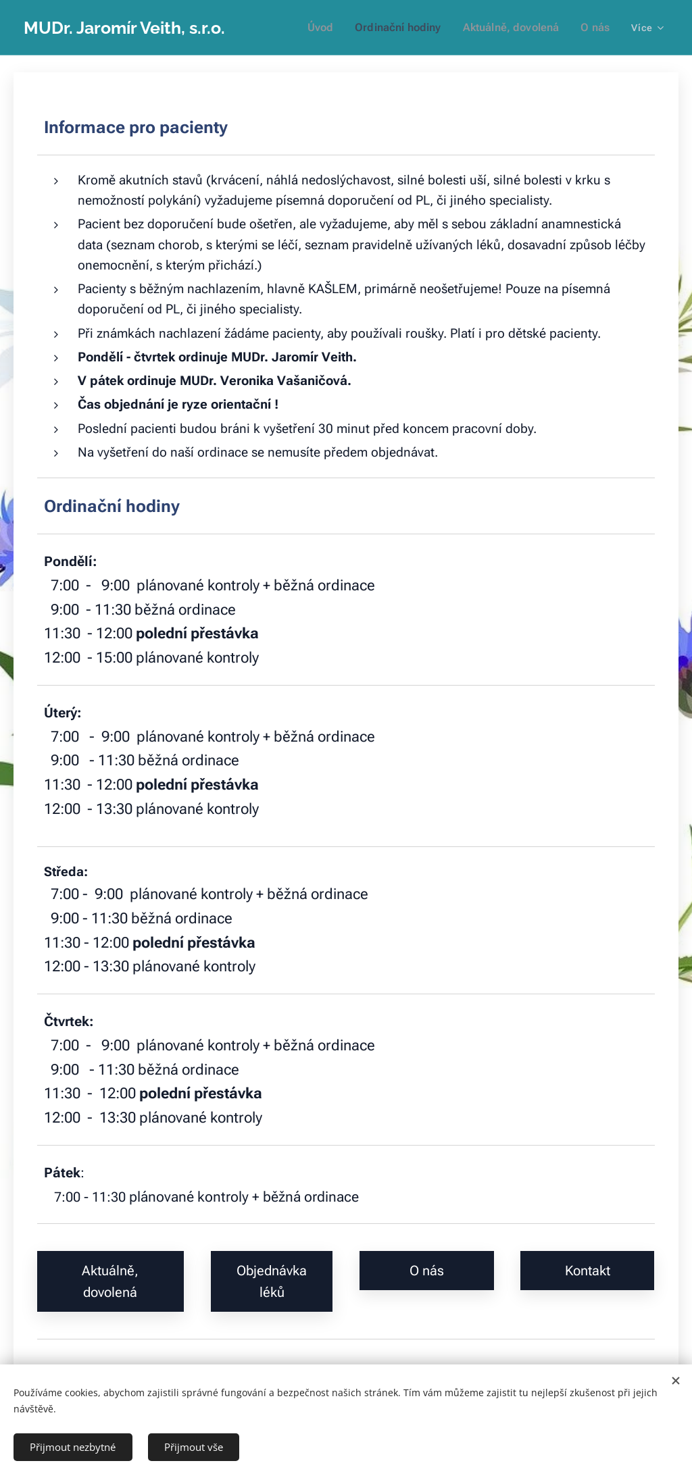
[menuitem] (337, 28)
